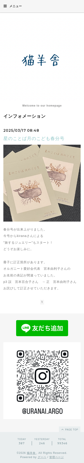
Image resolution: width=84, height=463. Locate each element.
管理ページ (56, 457)
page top (69, 429)
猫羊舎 (32, 453)
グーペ (42, 457)
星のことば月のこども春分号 (34, 138)
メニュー (12, 6)
